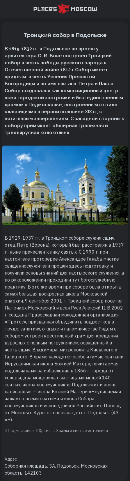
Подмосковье (21, 430)
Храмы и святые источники (82, 430)
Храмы (45, 430)
